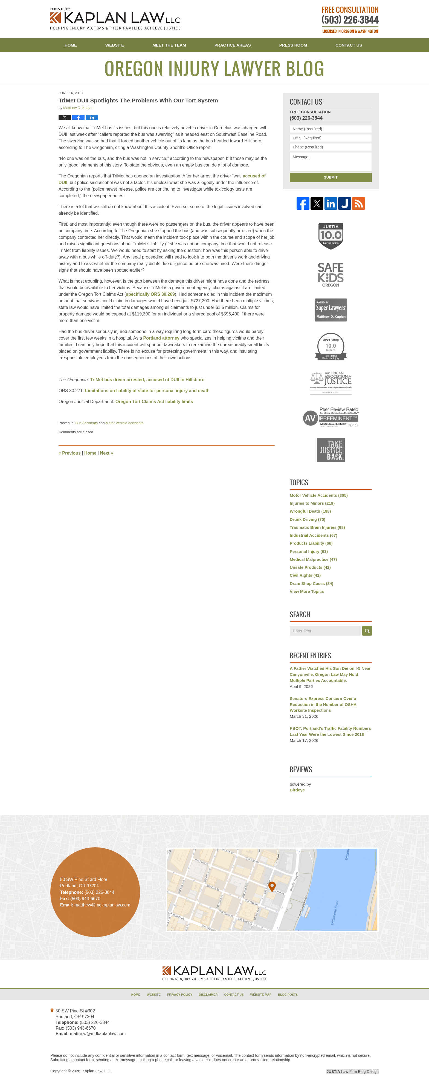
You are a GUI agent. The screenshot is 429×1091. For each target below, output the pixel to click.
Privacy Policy (179, 994)
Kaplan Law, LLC (96, 1071)
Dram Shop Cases (311, 583)
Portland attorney (161, 338)
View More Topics (307, 591)
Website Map (261, 994)
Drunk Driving (307, 519)
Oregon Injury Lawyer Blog (115, 19)
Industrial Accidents (313, 535)
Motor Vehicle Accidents (124, 423)
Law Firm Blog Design (352, 1071)
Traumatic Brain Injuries (317, 527)
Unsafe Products (310, 567)
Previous (70, 453)
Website (114, 45)
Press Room (293, 45)
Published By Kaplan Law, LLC (350, 20)
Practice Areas (233, 45)
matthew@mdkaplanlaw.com (98, 1033)
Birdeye (297, 790)
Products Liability (311, 543)
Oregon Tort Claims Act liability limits (154, 401)
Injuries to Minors (312, 503)
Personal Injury (309, 551)
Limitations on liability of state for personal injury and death (147, 390)
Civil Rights (305, 575)
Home (71, 45)
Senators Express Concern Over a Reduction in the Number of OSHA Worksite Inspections (323, 704)
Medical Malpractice (313, 559)
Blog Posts (288, 994)
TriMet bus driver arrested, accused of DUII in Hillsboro (147, 379)
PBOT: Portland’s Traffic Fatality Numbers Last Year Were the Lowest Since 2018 (330, 731)
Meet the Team (169, 45)
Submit (331, 177)
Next (106, 453)
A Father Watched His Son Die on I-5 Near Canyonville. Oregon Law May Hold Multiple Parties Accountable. (330, 674)
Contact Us (348, 45)
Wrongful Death (310, 511)
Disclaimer (208, 994)
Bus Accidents (86, 423)
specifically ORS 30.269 (150, 294)
